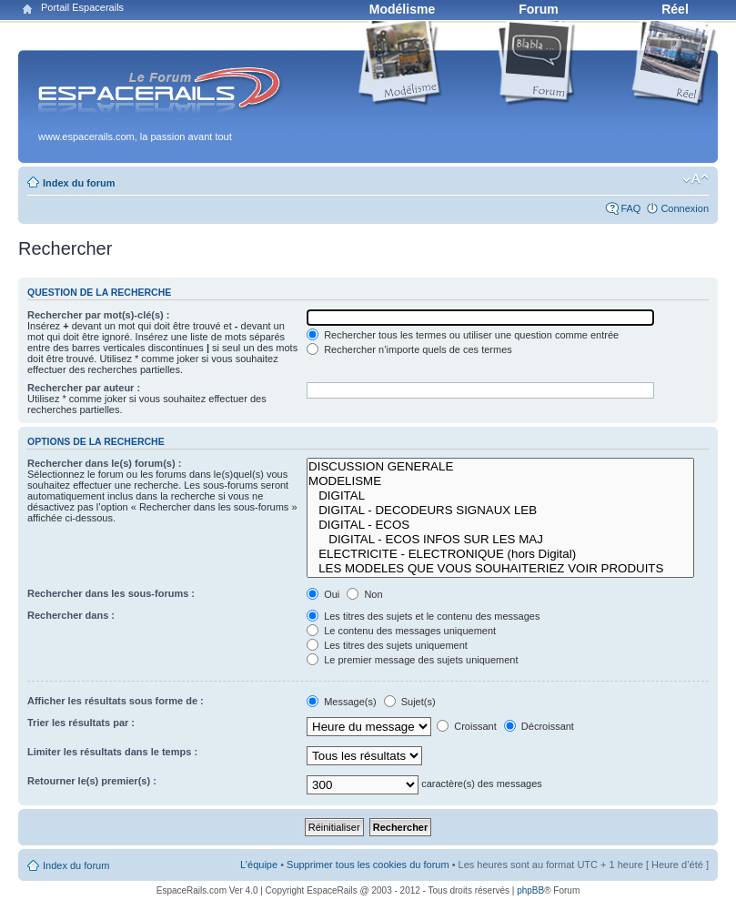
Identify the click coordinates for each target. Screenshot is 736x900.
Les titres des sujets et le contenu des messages (423, 616)
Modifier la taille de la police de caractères (695, 179)
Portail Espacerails (82, 7)
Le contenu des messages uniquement (401, 630)
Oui (323, 594)
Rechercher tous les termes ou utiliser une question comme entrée (463, 334)
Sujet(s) (410, 701)
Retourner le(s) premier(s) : (91, 780)
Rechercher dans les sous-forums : (111, 593)
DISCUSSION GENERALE (500, 467)
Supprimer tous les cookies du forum (368, 864)
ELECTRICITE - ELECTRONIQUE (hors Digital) (500, 554)
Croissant (467, 726)
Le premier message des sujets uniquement (412, 659)
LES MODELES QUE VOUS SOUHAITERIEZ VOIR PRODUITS (500, 568)
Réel (675, 9)
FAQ (630, 208)
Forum (539, 9)
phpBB (530, 890)
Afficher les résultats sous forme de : (115, 700)
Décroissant (539, 726)
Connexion (684, 208)
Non (364, 594)
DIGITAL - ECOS (500, 525)
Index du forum (79, 182)
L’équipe (258, 864)
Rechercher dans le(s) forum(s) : (104, 463)
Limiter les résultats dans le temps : (112, 751)
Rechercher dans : (71, 615)
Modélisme (402, 9)
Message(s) (343, 701)
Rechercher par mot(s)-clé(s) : (98, 314)
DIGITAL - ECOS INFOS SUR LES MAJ (500, 539)
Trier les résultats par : (81, 722)
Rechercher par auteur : (83, 387)
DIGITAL (500, 496)
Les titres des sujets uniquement (387, 645)
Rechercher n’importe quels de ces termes (409, 349)
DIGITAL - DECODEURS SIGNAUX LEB (500, 510)
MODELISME (500, 481)
